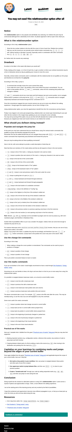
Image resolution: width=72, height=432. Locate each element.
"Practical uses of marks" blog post (44, 329)
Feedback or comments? (14, 411)
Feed (5, 427)
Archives (43, 9)
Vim (36, 24)
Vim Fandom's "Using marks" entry (18, 401)
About (58, 9)
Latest (28, 9)
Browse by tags (9, 425)
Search (6, 422)
